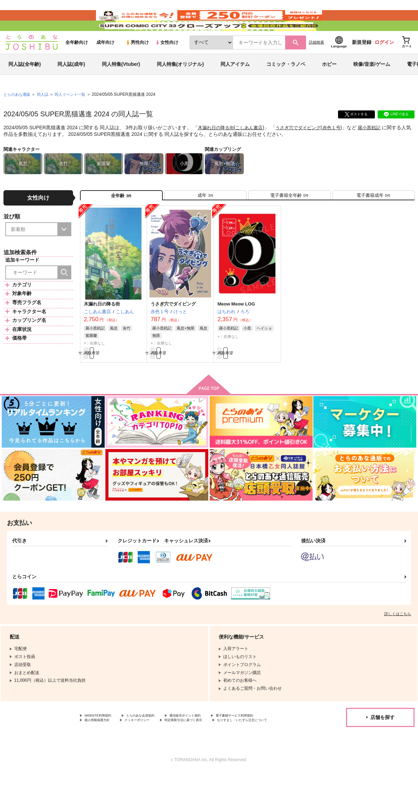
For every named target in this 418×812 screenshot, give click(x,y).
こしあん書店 (252, 148)
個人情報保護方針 (166, 753)
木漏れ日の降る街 (217, 148)
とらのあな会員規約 (153, 747)
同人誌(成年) (71, 85)
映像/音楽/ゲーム (371, 85)
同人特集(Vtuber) (121, 85)
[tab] (205, 218)
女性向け (166, 63)
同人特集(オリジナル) (180, 85)
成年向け (105, 63)
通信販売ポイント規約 (208, 747)
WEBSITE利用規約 (102, 747)
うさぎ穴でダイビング (304, 148)
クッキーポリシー (214, 753)
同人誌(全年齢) (24, 85)
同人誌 (45, 115)
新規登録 (361, 63)
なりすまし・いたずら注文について (183, 758)
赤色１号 (340, 148)
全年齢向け (76, 63)
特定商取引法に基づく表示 (110, 758)
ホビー (329, 85)
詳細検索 (316, 63)
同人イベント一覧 (74, 115)
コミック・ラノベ (285, 85)
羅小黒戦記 (380, 148)
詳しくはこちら (397, 645)
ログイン (384, 63)
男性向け (137, 63)
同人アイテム (235, 85)
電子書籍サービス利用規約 (110, 753)
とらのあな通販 (18, 115)
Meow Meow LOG (236, 331)
